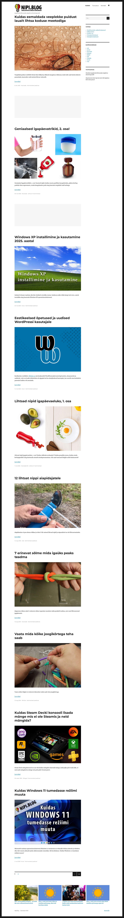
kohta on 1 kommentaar (34, 193)
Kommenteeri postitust (33, 85)
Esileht (87, 5)
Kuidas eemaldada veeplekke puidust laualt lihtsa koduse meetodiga (46, 19)
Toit (27, 465)
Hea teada (23, 85)
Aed (23, 540)
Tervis (88, 60)
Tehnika (24, 700)
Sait (88, 56)
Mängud (25, 778)
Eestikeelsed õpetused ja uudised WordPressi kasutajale (42, 320)
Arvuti (23, 305)
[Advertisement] (48, 107)
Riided (88, 55)
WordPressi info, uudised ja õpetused (96, 30)
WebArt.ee (32, 376)
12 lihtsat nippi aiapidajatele (38, 478)
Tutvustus (95, 5)
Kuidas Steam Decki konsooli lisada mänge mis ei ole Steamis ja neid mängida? (44, 716)
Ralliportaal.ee (90, 32)
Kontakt (103, 5)
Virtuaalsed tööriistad (92, 35)
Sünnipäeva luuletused (92, 37)
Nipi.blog (17, 910)
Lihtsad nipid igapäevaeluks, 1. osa (43, 401)
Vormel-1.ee (90, 33)
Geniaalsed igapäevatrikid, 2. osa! (42, 129)
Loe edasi (17, 81)
